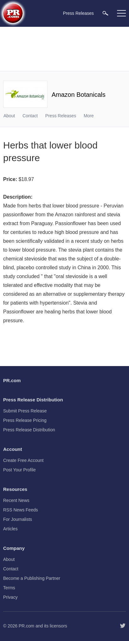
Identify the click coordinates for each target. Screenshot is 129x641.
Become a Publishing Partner (31, 578)
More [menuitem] (89, 115)
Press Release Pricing (25, 420)
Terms (9, 587)
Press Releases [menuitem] (78, 13)
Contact (30, 115)
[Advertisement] (64, 49)
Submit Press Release (25, 410)
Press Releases (60, 115)
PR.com (26, 625)
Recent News (16, 500)
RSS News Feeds (20, 509)
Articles (10, 528)
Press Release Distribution (29, 429)
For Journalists (17, 519)
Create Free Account (23, 460)
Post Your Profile (19, 469)
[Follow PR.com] (123, 625)
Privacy (10, 597)
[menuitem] (105, 13)
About (9, 115)
